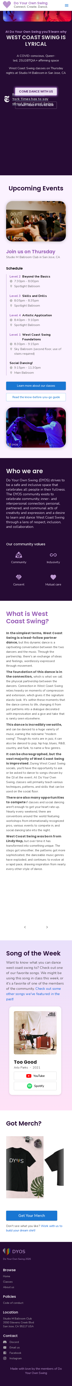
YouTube (35, 1076)
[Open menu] (66, 5)
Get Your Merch (31, 1215)
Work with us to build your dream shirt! (34, 1228)
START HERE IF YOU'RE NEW (36, 105)
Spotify (35, 1086)
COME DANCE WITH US (36, 91)
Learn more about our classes (36, 386)
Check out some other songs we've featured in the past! (33, 993)
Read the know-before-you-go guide (36, 397)
